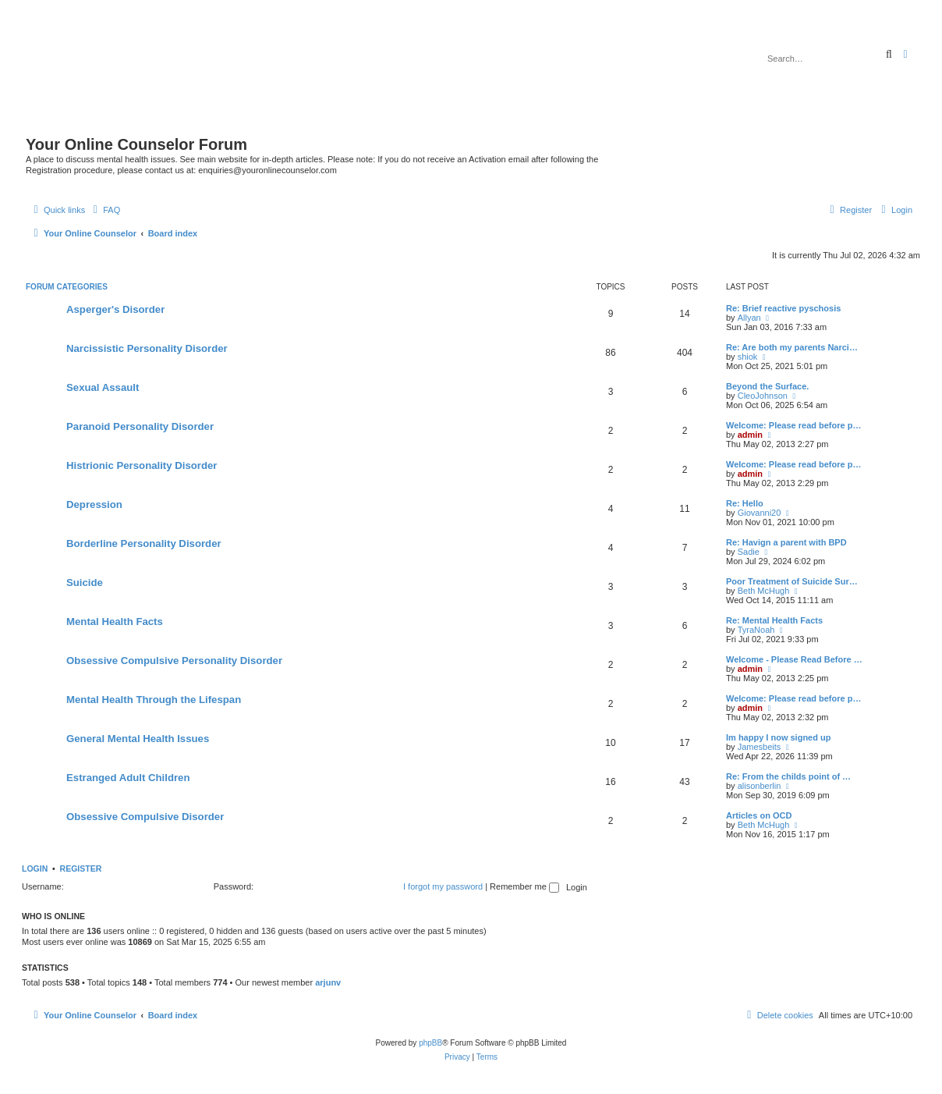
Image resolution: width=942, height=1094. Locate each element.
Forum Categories (67, 286)
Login (35, 868)
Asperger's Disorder (115, 309)
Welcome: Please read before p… (793, 425)
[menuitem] (104, 210)
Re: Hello (744, 503)
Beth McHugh (764, 590)
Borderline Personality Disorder (143, 543)
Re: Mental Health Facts (774, 620)
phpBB (430, 1043)
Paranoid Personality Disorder (140, 426)
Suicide (84, 582)
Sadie (749, 551)
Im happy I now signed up (778, 737)
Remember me (524, 886)
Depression (94, 504)
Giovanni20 (759, 512)
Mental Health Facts (114, 621)
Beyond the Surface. (767, 386)
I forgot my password (443, 886)
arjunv (328, 982)
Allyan (749, 317)
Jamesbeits (759, 746)
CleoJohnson (763, 395)
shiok (748, 356)
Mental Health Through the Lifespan (153, 699)
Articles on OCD (758, 815)
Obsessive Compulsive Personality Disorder (174, 660)
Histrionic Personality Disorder (141, 465)
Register (81, 868)
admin (750, 434)
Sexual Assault (102, 387)
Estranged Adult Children (128, 777)
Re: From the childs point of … (788, 776)
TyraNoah (756, 629)
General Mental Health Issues (137, 738)
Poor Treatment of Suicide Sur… (792, 581)
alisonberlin (759, 785)
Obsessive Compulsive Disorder (145, 816)
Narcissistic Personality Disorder (147, 348)
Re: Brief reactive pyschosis (783, 308)
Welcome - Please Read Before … (794, 659)
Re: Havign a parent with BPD (786, 542)
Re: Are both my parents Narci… (792, 347)
